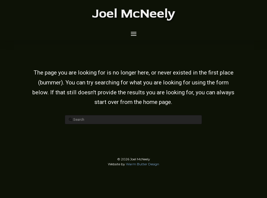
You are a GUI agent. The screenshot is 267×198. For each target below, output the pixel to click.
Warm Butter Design (142, 164)
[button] (133, 33)
